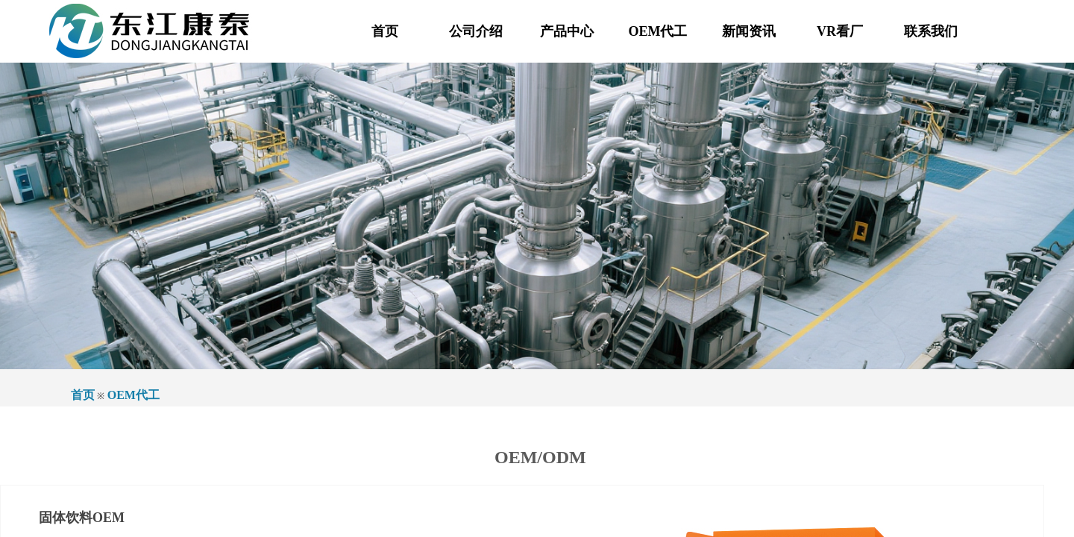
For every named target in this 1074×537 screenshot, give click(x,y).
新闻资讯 (749, 31)
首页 (384, 31)
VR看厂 (840, 31)
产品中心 (567, 31)
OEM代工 (658, 31)
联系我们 (931, 31)
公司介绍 (476, 31)
